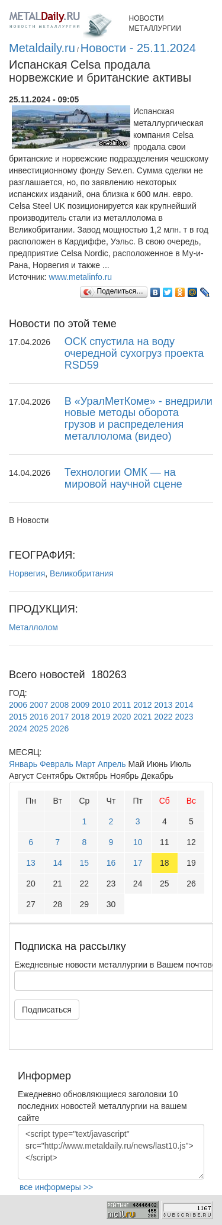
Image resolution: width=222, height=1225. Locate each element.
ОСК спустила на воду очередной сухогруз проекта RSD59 (134, 353)
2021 (142, 716)
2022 (163, 716)
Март (86, 764)
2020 (121, 716)
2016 (39, 716)
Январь (23, 764)
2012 (142, 705)
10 (138, 842)
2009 (80, 705)
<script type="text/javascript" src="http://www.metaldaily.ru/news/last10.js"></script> (111, 1151)
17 (138, 863)
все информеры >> (56, 1187)
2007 (39, 705)
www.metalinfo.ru (80, 277)
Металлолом (33, 627)
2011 (121, 705)
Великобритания (82, 573)
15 (84, 863)
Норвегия (27, 573)
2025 (39, 728)
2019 (101, 716)
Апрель (112, 764)
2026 (59, 728)
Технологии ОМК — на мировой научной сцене (123, 478)
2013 (163, 705)
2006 (18, 705)
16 (111, 863)
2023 (184, 716)
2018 (80, 716)
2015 (18, 716)
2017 (59, 716)
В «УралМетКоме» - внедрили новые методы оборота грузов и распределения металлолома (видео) (139, 418)
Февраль (56, 764)
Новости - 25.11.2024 (138, 47)
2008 (59, 705)
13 (31, 863)
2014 (184, 705)
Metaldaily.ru (42, 47)
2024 (18, 728)
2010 (101, 705)
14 (57, 863)
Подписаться (47, 1009)
